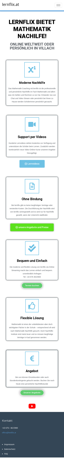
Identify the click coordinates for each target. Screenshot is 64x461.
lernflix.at (10, 4)
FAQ (6, 454)
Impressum (9, 444)
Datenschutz (9, 449)
